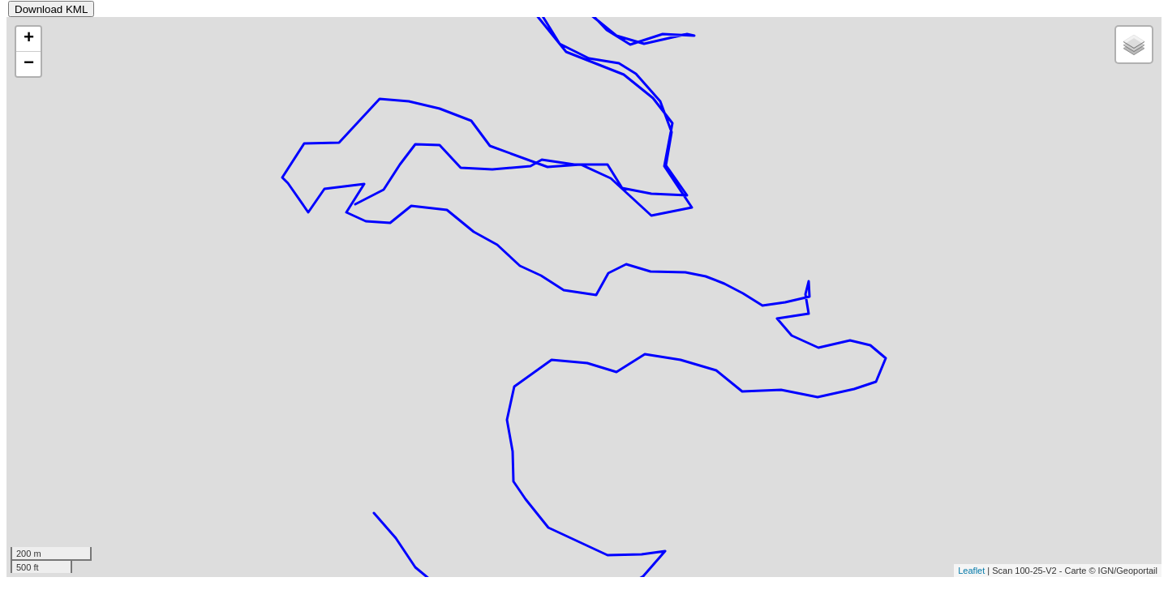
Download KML (51, 9)
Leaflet (971, 570)
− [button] (29, 64)
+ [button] (29, 39)
